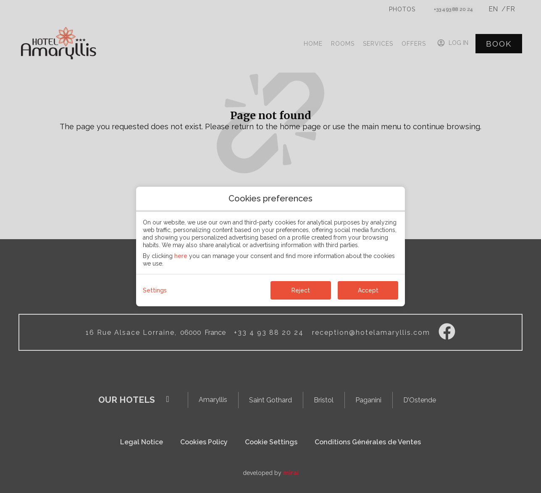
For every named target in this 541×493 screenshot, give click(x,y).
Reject (301, 290)
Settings (155, 290)
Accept (368, 290)
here (180, 256)
